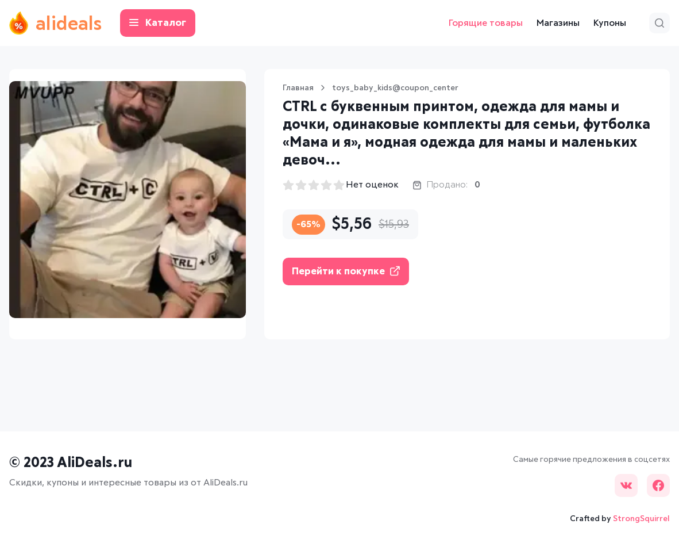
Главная (298, 88)
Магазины (558, 23)
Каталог (157, 23)
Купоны (609, 23)
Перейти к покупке (346, 271)
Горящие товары (486, 23)
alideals (55, 23)
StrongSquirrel (641, 519)
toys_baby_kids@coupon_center (395, 88)
